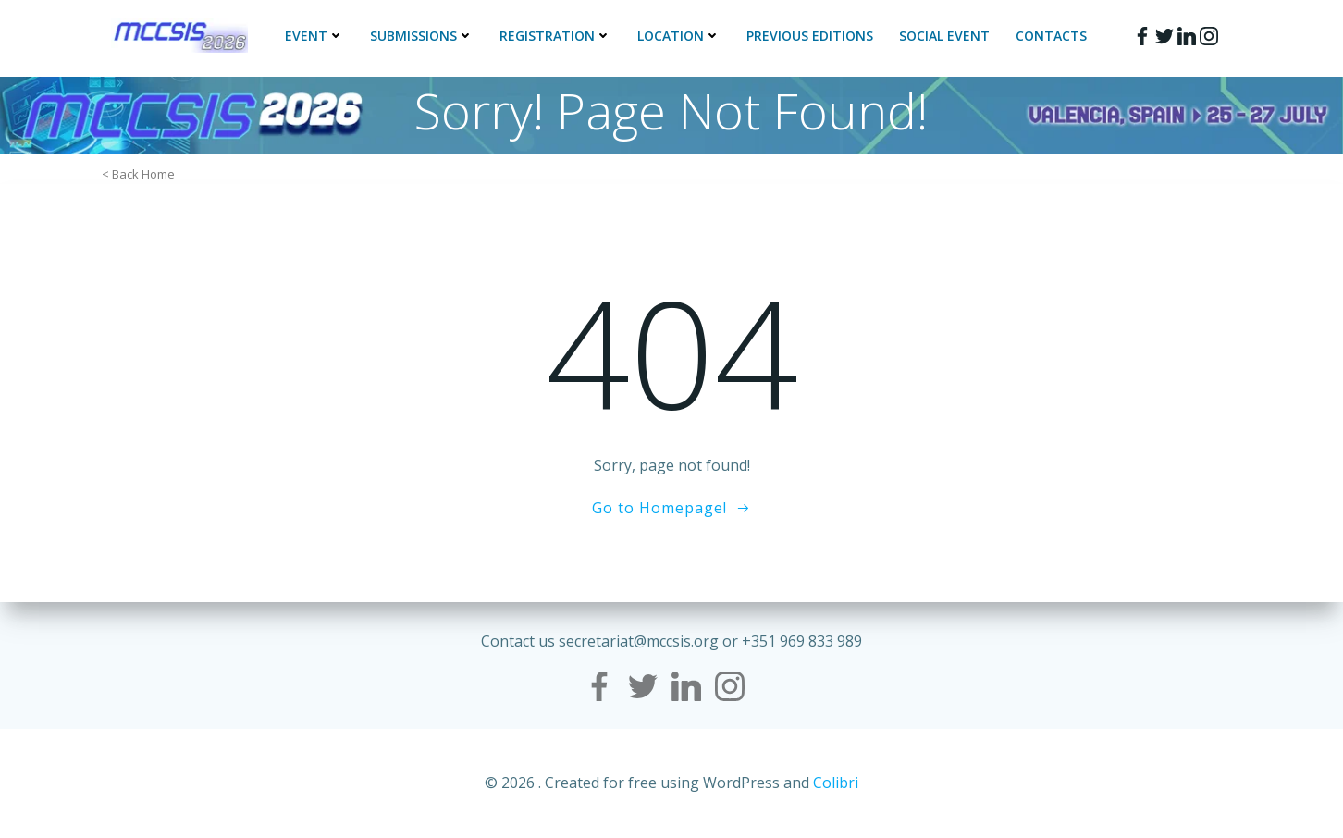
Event (314, 35)
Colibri (835, 782)
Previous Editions (809, 35)
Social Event (944, 35)
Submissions (422, 35)
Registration (555, 35)
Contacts (1051, 35)
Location (679, 35)
